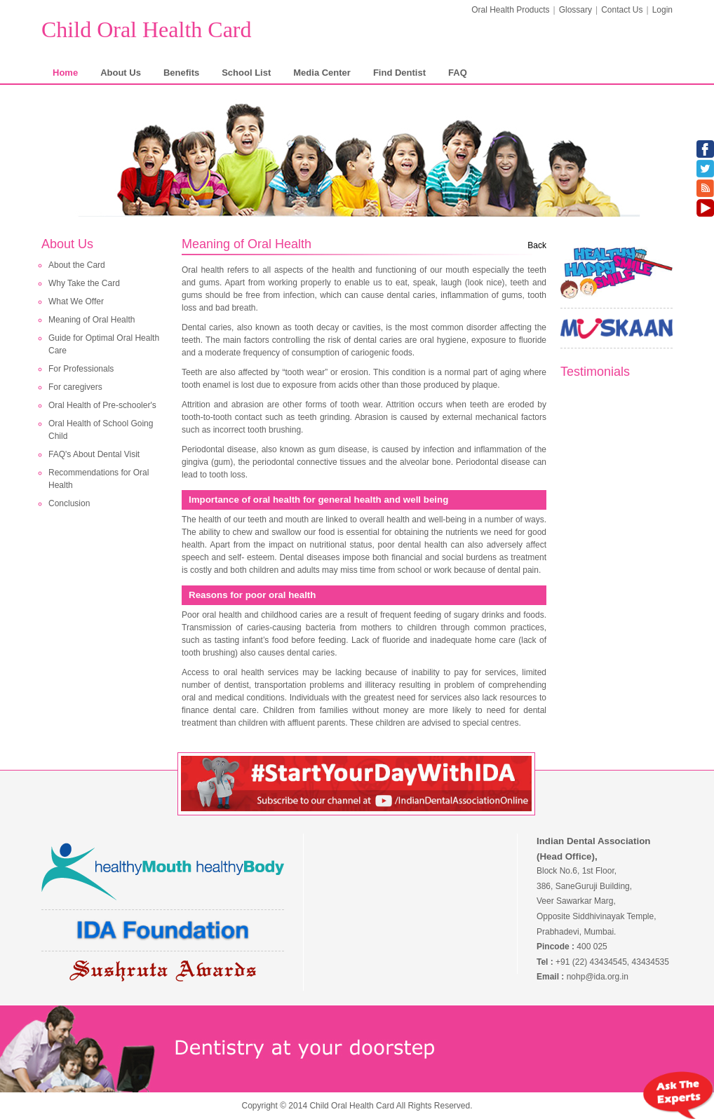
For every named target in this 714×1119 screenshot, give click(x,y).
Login (662, 10)
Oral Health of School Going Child (100, 430)
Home (65, 72)
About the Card (76, 265)
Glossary (575, 10)
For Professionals (81, 369)
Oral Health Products (510, 10)
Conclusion (69, 503)
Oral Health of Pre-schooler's (102, 405)
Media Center (322, 72)
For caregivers (75, 387)
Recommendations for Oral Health (98, 479)
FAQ (457, 72)
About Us (120, 72)
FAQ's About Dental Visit (94, 454)
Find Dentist (399, 72)
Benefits (181, 72)
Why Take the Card (84, 283)
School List (246, 72)
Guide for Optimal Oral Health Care (103, 344)
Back (536, 245)
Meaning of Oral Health (91, 320)
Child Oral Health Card (146, 29)
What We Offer (76, 301)
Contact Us (621, 10)
